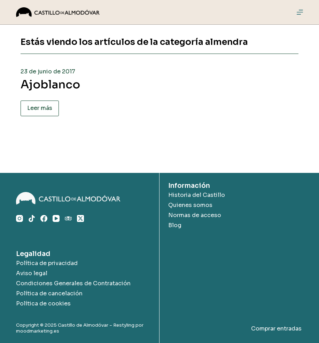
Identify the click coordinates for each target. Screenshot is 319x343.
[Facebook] (43, 218)
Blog (174, 225)
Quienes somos (190, 205)
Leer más (39, 108)
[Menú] (300, 12)
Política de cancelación (49, 293)
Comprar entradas (276, 328)
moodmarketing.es (37, 331)
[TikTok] (31, 218)
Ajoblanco (50, 84)
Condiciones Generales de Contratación (73, 283)
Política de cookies (43, 303)
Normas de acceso (194, 215)
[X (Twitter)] (80, 218)
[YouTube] (56, 218)
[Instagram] (19, 218)
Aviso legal (31, 273)
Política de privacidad (47, 263)
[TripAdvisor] (68, 218)
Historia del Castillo (196, 195)
